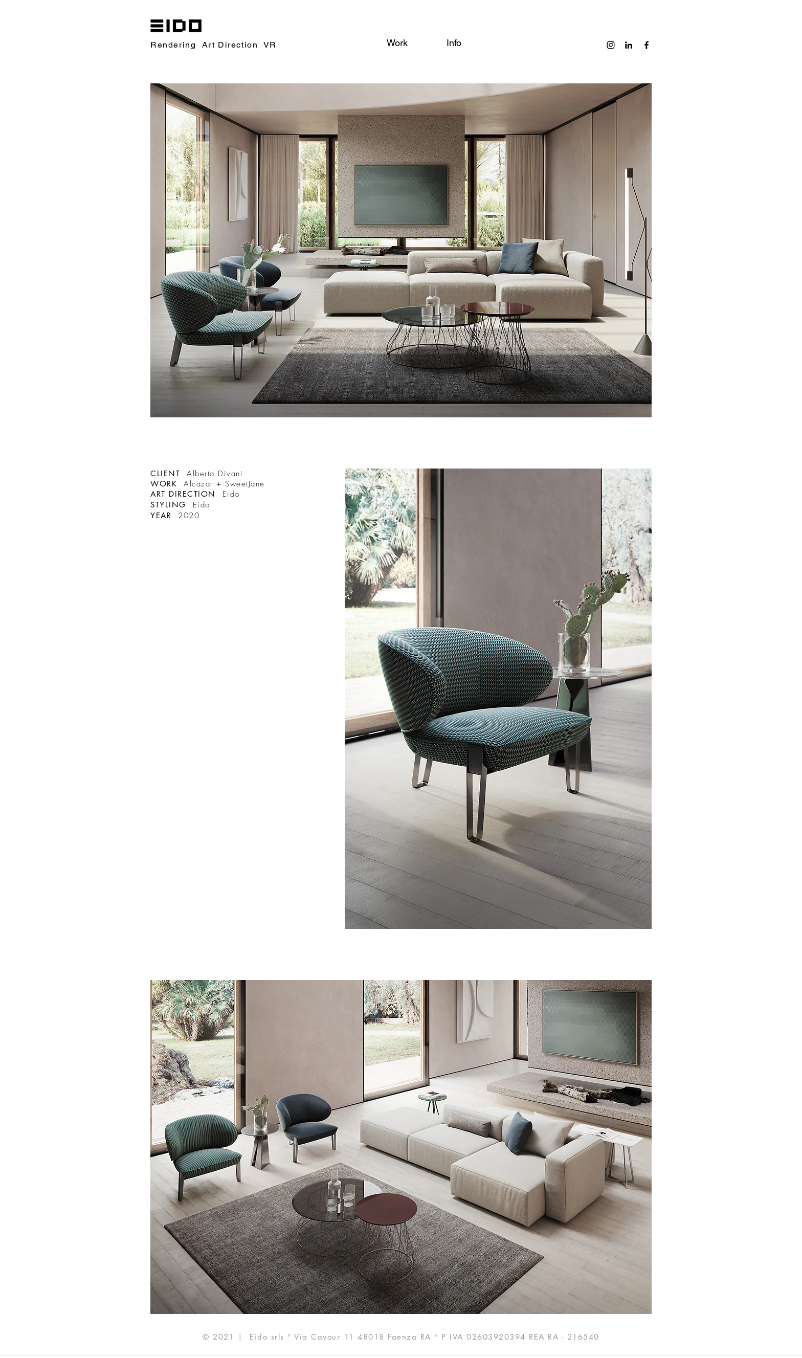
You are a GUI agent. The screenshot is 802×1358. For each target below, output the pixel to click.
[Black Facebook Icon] (646, 45)
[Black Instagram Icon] (611, 45)
